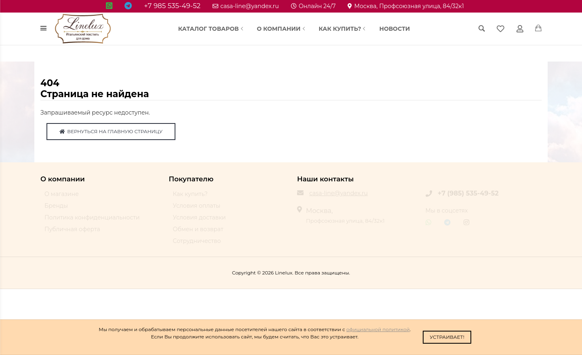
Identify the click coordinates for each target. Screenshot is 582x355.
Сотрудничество (197, 244)
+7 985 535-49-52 (172, 6)
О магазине (61, 197)
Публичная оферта (72, 232)
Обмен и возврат (198, 232)
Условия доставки (199, 221)
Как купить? (343, 28)
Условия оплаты (196, 209)
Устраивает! (447, 337)
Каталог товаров (211, 28)
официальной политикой (378, 329)
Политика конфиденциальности (92, 221)
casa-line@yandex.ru (246, 6)
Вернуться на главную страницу (110, 131)
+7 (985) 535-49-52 (468, 197)
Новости (394, 28)
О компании (282, 28)
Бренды (56, 209)
